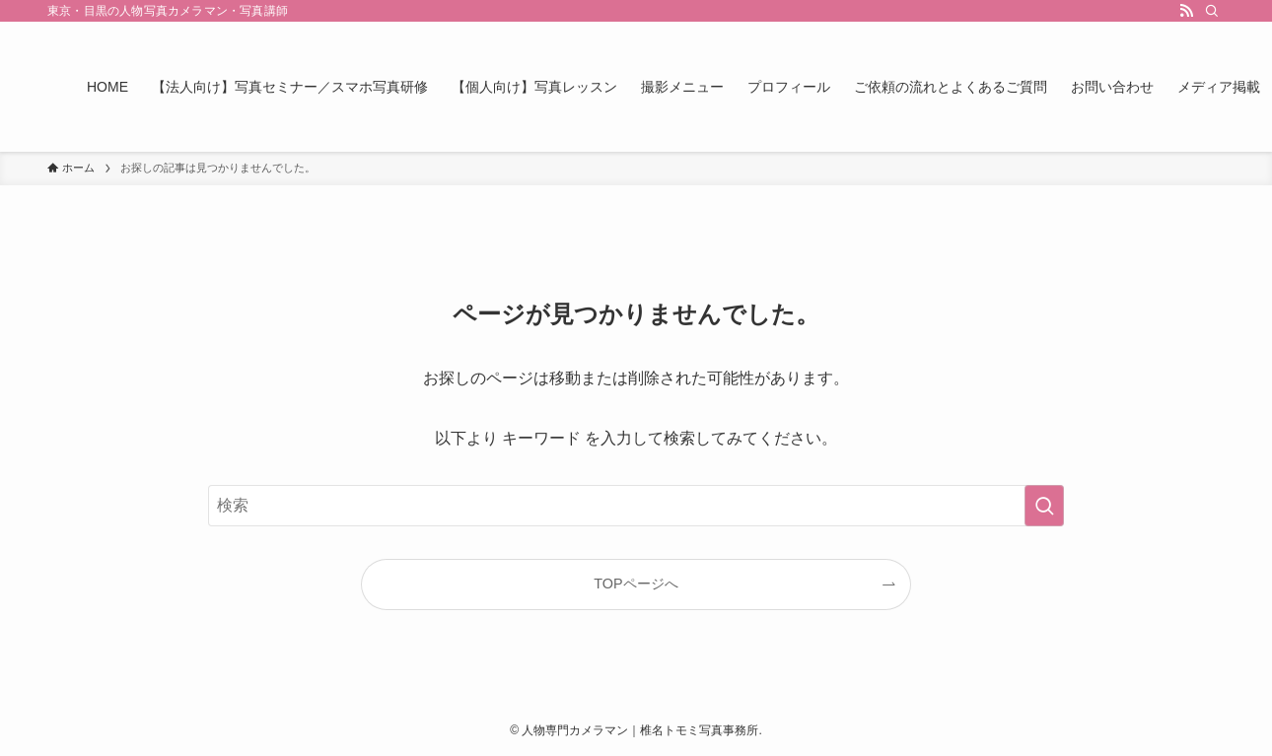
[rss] (1186, 11)
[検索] (1212, 11)
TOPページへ (635, 583)
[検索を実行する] (1044, 505)
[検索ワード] (636, 505)
